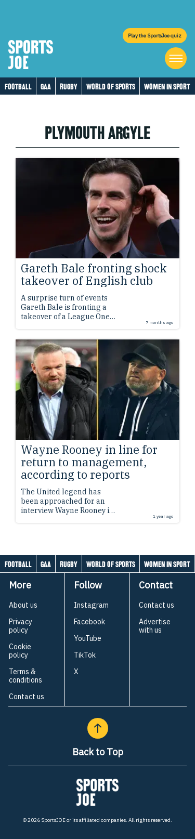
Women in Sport (167, 86)
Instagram (91, 605)
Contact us (26, 696)
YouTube (87, 638)
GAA (46, 86)
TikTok (85, 655)
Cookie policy (20, 651)
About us (23, 605)
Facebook (89, 622)
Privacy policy (20, 626)
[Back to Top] (97, 728)
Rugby (68, 86)
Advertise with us (155, 626)
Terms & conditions (25, 675)
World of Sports (110, 86)
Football (18, 86)
